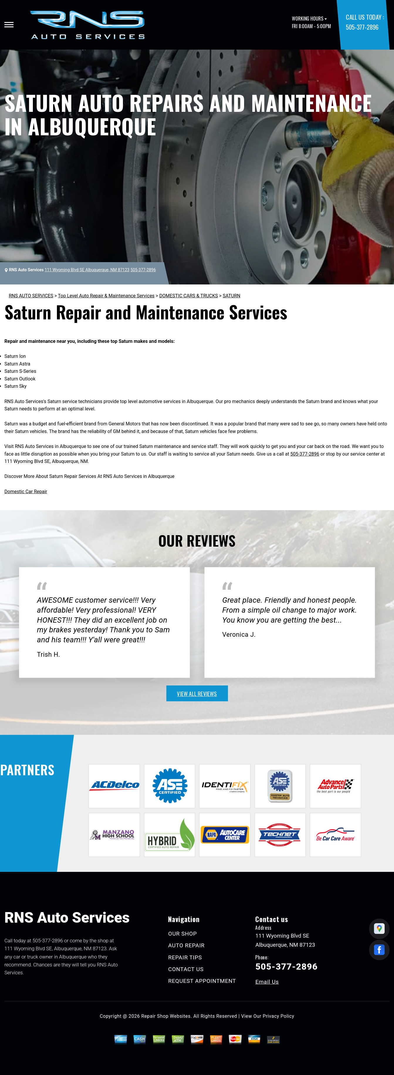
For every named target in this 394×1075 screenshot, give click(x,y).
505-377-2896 (362, 26)
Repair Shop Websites (166, 1016)
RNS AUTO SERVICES (31, 296)
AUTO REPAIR (186, 945)
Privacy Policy (278, 1016)
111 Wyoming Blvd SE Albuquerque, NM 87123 (87, 269)
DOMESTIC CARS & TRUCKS (188, 296)
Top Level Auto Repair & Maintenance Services (106, 296)
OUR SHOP (182, 933)
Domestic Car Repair (25, 491)
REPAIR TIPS (185, 957)
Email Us (267, 982)
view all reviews (197, 693)
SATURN (231, 296)
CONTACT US (186, 969)
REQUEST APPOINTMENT (202, 981)
